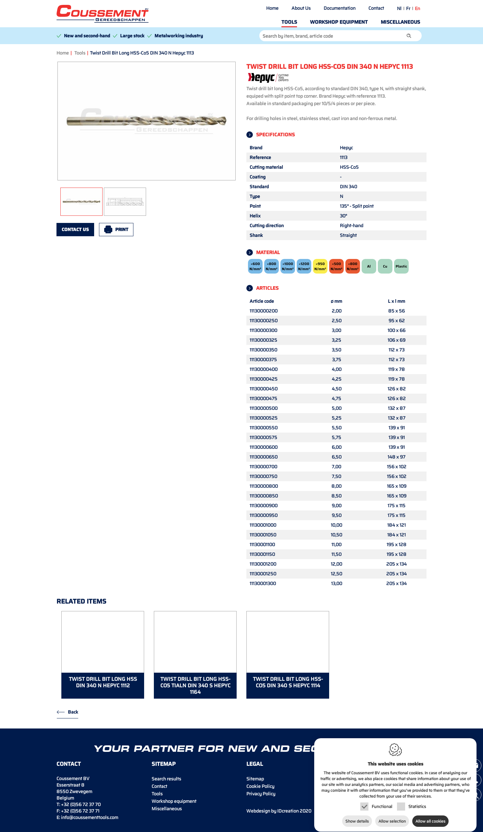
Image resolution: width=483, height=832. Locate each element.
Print (121, 229)
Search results (166, 778)
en (417, 8)
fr (408, 8)
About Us (301, 8)
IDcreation (272, 810)
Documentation (339, 8)
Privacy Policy (260, 793)
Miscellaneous (400, 22)
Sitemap (255, 778)
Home (272, 8)
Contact (376, 8)
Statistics (417, 806)
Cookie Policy (260, 786)
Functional (382, 806)
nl (399, 8)
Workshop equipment (339, 22)
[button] (409, 35)
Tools (289, 22)
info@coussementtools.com (89, 817)
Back (73, 712)
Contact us (75, 229)
